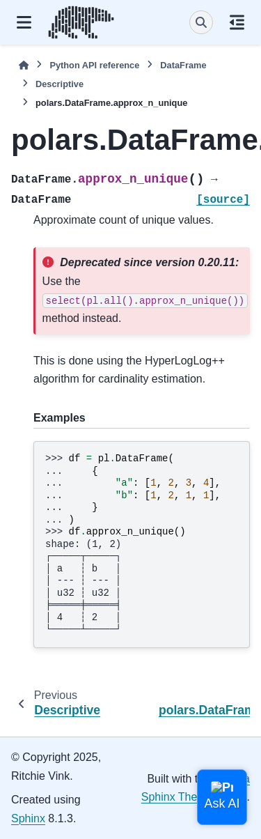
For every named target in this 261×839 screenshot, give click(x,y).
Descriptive (59, 84)
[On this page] (237, 22)
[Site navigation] (24, 22)
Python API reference (94, 65)
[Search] (201, 22)
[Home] (24, 65)
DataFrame (183, 65)
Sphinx (28, 818)
